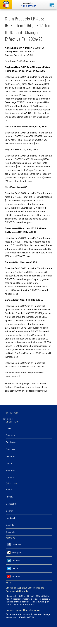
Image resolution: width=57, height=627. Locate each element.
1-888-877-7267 (28, 6)
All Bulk (10, 421)
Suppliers (10, 449)
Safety (9, 489)
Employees (11, 442)
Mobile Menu (52, 5)
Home (9, 428)
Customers (11, 435)
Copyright (11, 532)
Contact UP (11, 503)
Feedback (10, 518)
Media (9, 463)
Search (9, 510)
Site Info (10, 525)
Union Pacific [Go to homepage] (6, 4)
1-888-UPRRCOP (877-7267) (32, 595)
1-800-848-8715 (25, 617)
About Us (10, 470)
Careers (10, 477)
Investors (10, 456)
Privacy (9, 496)
